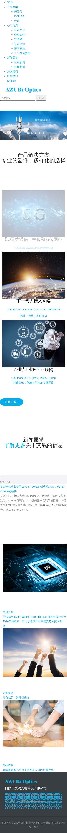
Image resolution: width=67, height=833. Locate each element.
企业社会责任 (22, 53)
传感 (17, 20)
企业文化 (19, 34)
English (11, 80)
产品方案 (12, 6)
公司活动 (19, 43)
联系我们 (12, 75)
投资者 (18, 39)
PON (17, 16)
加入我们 (12, 71)
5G (22, 16)
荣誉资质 (19, 48)
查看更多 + (12, 401)
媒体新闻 (19, 66)
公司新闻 (19, 62)
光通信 (18, 11)
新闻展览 (12, 57)
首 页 (10, 2)
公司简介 (19, 29)
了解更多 (15, 445)
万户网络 (34, 827)
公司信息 (12, 25)
